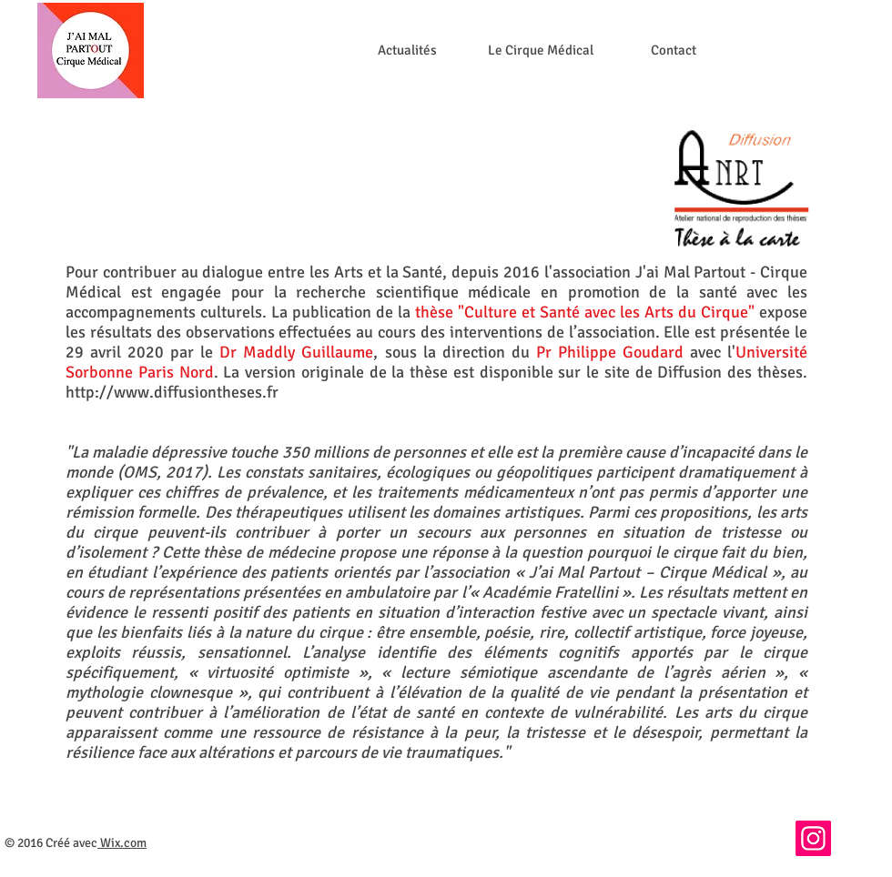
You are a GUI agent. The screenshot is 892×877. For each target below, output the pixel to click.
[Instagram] (813, 838)
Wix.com (123, 843)
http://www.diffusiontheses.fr (172, 392)
